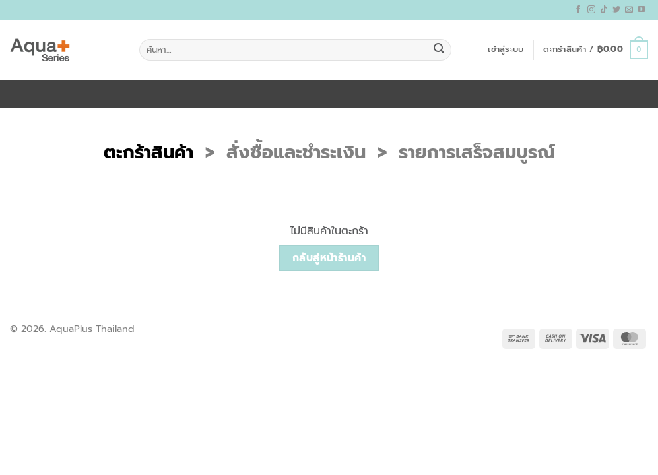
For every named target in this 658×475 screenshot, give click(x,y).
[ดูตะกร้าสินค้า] (595, 50)
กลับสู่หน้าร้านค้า (329, 258)
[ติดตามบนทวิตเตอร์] (616, 10)
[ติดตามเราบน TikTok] (604, 10)
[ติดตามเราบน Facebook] (578, 10)
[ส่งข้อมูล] (439, 50)
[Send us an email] (629, 10)
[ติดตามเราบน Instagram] (591, 10)
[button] (505, 49)
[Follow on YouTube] (641, 10)
